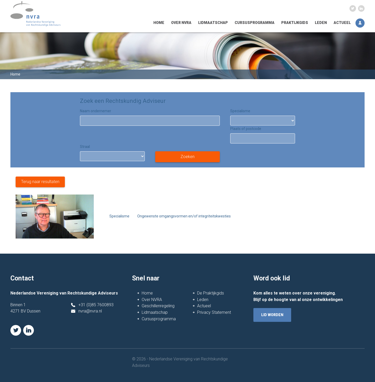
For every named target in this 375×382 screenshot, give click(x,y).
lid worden (272, 315)
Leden (321, 23)
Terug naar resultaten (40, 181)
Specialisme (240, 111)
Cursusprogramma (254, 23)
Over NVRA (181, 23)
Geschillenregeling (158, 305)
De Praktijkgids (210, 293)
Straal (85, 147)
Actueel (342, 23)
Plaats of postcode (245, 129)
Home (158, 23)
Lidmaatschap (213, 23)
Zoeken (187, 156)
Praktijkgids (294, 23)
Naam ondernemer (95, 111)
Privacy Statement (214, 312)
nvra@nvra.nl (90, 311)
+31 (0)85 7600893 (96, 304)
